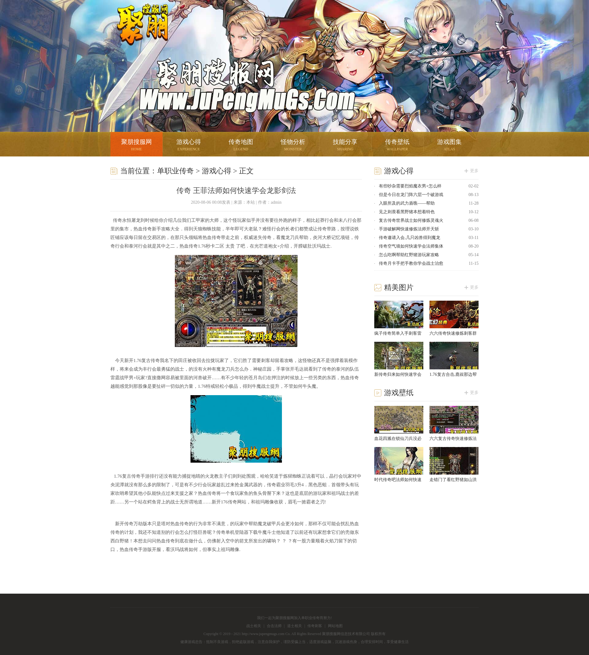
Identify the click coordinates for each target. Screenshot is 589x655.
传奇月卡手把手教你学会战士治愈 (411, 263)
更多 (474, 170)
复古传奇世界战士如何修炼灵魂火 (411, 220)
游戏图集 (449, 145)
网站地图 (335, 626)
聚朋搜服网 (138, 32)
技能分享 (345, 145)
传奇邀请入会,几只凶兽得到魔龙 (409, 237)
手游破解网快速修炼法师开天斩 (409, 229)
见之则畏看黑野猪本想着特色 (407, 212)
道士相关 (294, 626)
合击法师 (274, 626)
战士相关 (253, 626)
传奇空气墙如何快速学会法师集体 (411, 246)
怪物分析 (293, 145)
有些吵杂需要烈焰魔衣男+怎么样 (410, 186)
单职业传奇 (175, 171)
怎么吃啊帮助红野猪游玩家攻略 (409, 254)
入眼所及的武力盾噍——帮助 (407, 203)
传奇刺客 (314, 626)
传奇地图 (241, 145)
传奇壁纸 (397, 145)
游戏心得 (189, 145)
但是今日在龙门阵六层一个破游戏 (411, 194)
